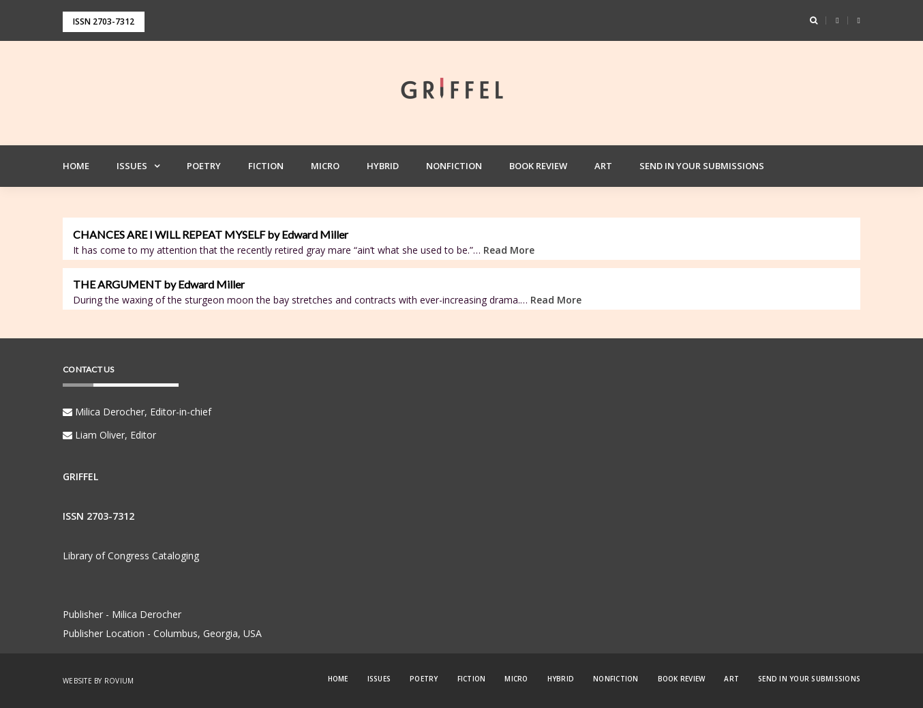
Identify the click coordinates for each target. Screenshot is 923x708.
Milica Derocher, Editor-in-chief (137, 411)
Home (76, 166)
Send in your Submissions (701, 166)
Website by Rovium (98, 680)
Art (603, 166)
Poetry (204, 166)
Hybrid (383, 166)
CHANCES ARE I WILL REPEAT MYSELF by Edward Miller (210, 234)
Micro (325, 166)
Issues (132, 166)
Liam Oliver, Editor (109, 434)
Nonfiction (454, 166)
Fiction (266, 166)
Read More (508, 250)
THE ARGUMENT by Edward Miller (159, 284)
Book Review (538, 166)
